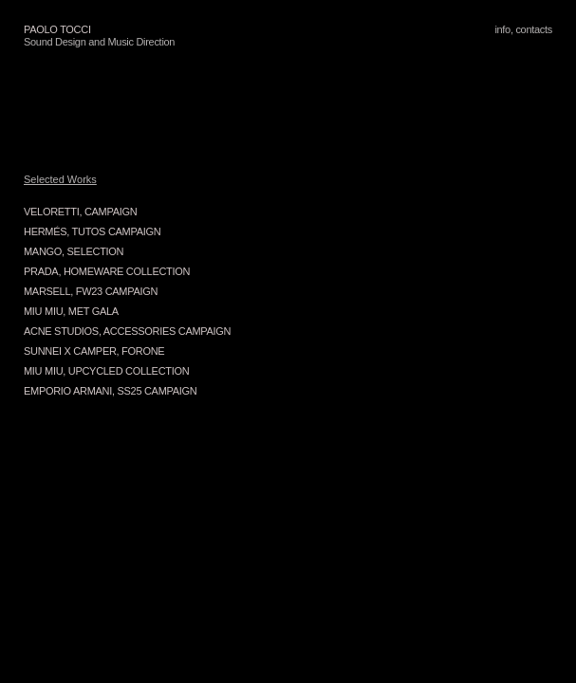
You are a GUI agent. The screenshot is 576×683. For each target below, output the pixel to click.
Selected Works (60, 179)
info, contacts (523, 29)
